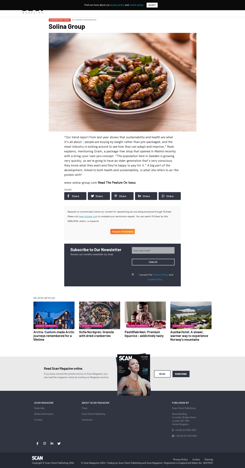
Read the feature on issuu (117, 182)
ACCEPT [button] (152, 5)
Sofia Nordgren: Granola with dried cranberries (96, 334)
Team (85, 408)
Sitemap (209, 459)
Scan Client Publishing (93, 414)
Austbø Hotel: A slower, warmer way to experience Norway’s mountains (189, 335)
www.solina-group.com (81, 182)
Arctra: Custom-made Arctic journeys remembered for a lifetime (53, 335)
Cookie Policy (154, 279)
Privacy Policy (160, 274)
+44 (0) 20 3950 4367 (185, 430)
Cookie (196, 459)
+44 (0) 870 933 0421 (186, 435)
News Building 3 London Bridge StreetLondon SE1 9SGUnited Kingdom (184, 419)
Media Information (43, 414)
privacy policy (117, 5)
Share (73, 196)
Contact (38, 419)
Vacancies (87, 419)
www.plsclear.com (88, 216)
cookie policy (136, 5)
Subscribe (181, 373)
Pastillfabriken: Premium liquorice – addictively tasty (144, 334)
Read (162, 373)
